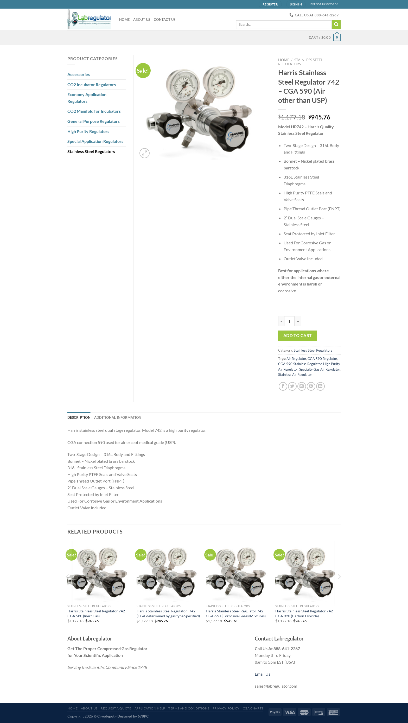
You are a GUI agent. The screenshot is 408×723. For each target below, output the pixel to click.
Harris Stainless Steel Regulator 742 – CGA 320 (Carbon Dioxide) (305, 613)
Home (124, 19)
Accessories (78, 74)
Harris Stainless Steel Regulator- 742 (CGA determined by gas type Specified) (168, 613)
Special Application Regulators (95, 141)
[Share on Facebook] (283, 386)
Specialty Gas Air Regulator (319, 369)
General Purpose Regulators (93, 121)
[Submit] (336, 24)
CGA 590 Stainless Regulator (300, 364)
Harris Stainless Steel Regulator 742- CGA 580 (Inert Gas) (96, 613)
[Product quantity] (289, 321)
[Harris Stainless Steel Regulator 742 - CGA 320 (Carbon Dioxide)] (307, 571)
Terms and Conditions (188, 708)
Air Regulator (296, 359)
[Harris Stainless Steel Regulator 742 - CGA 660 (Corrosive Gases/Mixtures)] (238, 571)
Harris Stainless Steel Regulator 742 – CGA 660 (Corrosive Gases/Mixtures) (236, 613)
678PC (143, 716)
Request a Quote (116, 708)
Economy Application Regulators (86, 98)
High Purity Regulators (88, 131)
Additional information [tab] (118, 417)
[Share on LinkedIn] (320, 386)
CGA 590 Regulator (322, 359)
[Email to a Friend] (301, 386)
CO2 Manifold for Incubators (94, 111)
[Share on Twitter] (292, 386)
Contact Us (165, 19)
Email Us (262, 673)
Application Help (150, 708)
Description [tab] (79, 417)
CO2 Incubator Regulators (91, 84)
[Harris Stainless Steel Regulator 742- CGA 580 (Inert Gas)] (99, 571)
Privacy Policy (226, 708)
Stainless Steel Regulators (300, 62)
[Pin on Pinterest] (311, 386)
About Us (141, 19)
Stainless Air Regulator (295, 374)
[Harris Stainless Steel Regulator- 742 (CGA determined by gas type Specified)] (169, 571)
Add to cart (297, 335)
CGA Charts (253, 708)
